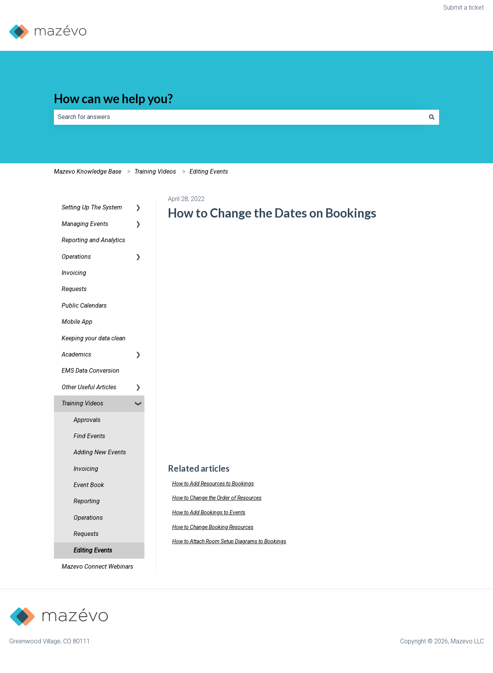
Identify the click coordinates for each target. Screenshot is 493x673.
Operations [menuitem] (76, 256)
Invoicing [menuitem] (74, 272)
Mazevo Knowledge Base (87, 171)
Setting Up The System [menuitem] (92, 207)
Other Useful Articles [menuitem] (89, 387)
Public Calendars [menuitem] (84, 305)
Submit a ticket (463, 7)
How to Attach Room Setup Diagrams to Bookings (229, 541)
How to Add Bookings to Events (208, 512)
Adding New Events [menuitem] (100, 452)
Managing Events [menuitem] (85, 224)
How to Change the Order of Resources (217, 498)
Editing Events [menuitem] (93, 550)
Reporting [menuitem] (87, 501)
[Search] (431, 117)
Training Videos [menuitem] (82, 403)
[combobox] (239, 117)
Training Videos (155, 171)
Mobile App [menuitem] (77, 321)
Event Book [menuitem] (89, 485)
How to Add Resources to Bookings (213, 483)
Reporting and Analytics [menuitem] (93, 240)
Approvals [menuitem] (87, 420)
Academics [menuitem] (76, 354)
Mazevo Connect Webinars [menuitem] (97, 566)
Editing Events (208, 171)
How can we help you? (113, 98)
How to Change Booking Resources (212, 527)
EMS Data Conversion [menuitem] (90, 370)
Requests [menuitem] (74, 289)
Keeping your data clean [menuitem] (94, 338)
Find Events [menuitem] (89, 436)
